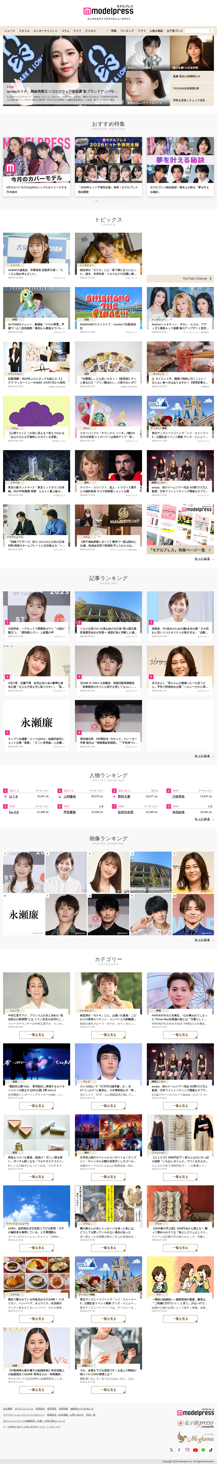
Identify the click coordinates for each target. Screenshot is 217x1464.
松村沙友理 (125, 812)
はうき (13, 796)
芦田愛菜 (69, 812)
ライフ (77, 30)
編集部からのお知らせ (82, 1408)
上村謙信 (69, 796)
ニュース (9, 30)
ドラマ (142, 30)
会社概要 (7, 1408)
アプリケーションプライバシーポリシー (23, 1414)
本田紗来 (178, 812)
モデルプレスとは (24, 1408)
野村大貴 (124, 796)
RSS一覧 (91, 1414)
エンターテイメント (45, 30)
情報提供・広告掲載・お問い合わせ (65, 1414)
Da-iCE (14, 812)
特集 (114, 30)
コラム (65, 30)
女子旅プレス (175, 30)
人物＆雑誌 (156, 30)
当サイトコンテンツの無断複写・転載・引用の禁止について (34, 1421)
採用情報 (63, 1408)
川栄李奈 (178, 796)
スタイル (24, 30)
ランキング (127, 30)
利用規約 (40, 1408)
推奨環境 (51, 1408)
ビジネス (90, 30)
